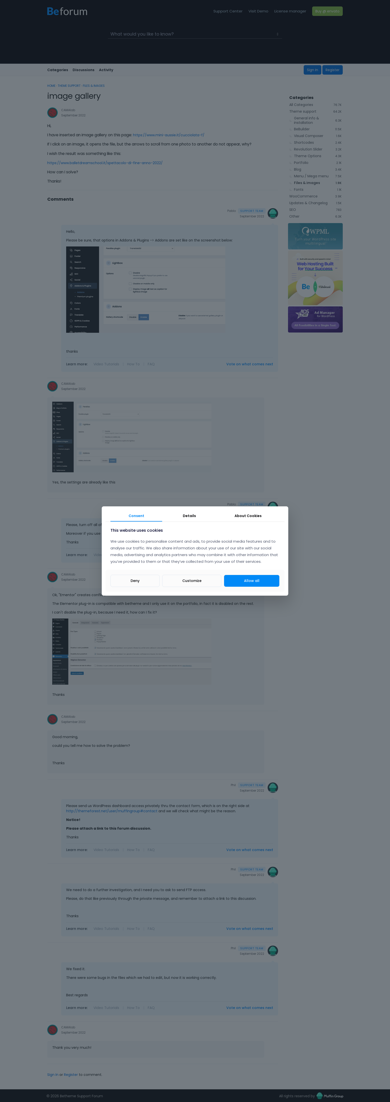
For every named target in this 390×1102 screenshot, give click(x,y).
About (248, 515)
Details (189, 515)
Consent (136, 515)
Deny (135, 580)
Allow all (251, 580)
